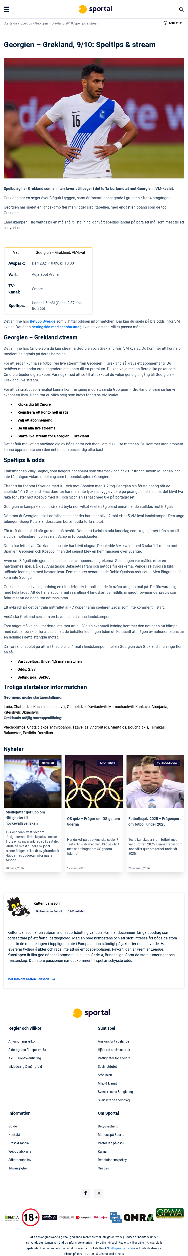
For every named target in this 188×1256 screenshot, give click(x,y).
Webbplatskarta (19, 1151)
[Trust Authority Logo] (49, 1217)
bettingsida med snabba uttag (57, 327)
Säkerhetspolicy (19, 1160)
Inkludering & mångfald (25, 1066)
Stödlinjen (105, 1075)
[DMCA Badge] (12, 1217)
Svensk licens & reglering (115, 1092)
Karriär (103, 1151)
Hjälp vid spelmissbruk (114, 1050)
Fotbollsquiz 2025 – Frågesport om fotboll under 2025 (154, 821)
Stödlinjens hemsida (120, 1248)
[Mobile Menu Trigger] (7, 9)
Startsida (10, 23)
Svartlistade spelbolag (114, 1100)
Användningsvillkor (22, 1041)
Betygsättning (108, 1126)
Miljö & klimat (107, 1083)
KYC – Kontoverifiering (24, 1058)
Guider (13, 1126)
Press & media (18, 1143)
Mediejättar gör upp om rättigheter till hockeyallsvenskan (25, 817)
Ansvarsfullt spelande (113, 1041)
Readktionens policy (112, 1160)
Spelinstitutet (107, 1066)
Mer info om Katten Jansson (32, 979)
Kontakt (14, 1135)
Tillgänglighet (18, 1168)
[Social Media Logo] (85, 1193)
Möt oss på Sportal (111, 1135)
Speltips (26, 23)
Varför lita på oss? (111, 1143)
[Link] (33, 781)
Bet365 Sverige (42, 321)
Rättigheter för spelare (114, 1058)
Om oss (103, 1168)
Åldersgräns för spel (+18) (27, 1050)
